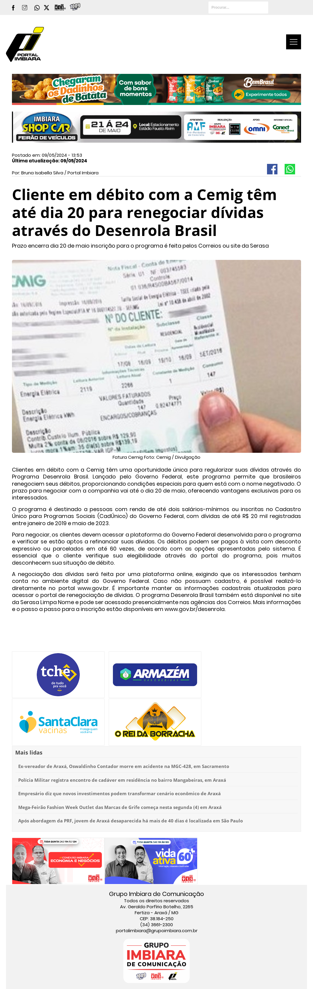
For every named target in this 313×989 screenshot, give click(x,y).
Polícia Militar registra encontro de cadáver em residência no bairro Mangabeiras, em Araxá (122, 780)
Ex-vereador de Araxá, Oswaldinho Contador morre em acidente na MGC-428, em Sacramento (123, 766)
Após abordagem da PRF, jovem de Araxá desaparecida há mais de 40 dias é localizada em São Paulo (130, 821)
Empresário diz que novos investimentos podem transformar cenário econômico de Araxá (119, 793)
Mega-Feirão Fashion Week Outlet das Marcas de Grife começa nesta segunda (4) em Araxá (120, 807)
